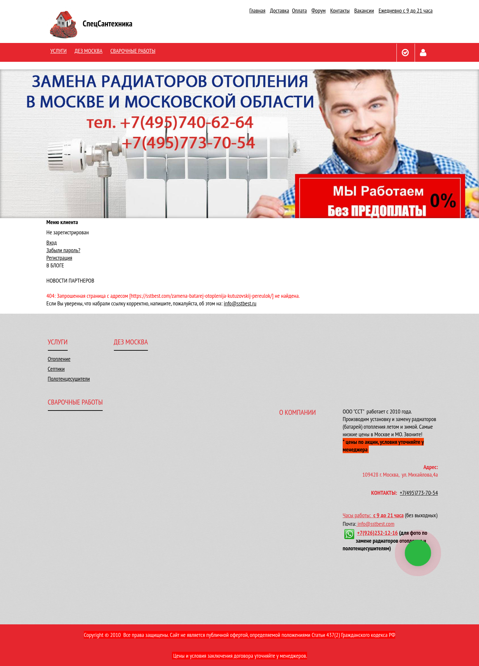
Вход (52, 242)
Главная (257, 10)
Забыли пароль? (64, 250)
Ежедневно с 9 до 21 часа (406, 10)
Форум (318, 10)
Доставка (279, 10)
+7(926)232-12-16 (377, 532)
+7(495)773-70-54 (419, 492)
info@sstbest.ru (240, 303)
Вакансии (364, 10)
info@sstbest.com (376, 524)
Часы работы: (358, 515)
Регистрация (59, 257)
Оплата (299, 10)
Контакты (340, 10)
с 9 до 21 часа (388, 515)
